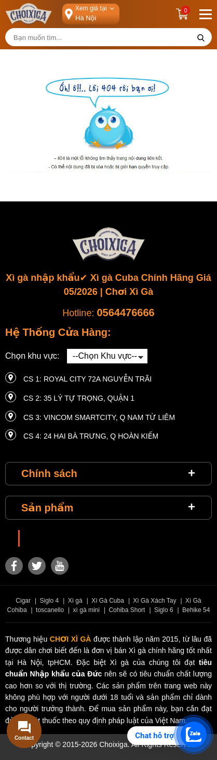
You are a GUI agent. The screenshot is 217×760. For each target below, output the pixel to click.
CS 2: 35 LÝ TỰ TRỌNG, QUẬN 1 (78, 398)
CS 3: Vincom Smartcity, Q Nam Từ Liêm (99, 417)
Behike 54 (196, 610)
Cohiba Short (126, 610)
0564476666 (125, 312)
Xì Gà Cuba (107, 600)
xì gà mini (86, 610)
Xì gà (75, 600)
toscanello (50, 610)
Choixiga (40, 538)
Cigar (23, 600)
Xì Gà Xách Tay (154, 600)
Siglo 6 (163, 610)
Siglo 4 (49, 600)
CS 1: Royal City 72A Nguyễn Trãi (87, 379)
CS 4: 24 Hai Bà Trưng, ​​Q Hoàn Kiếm (90, 436)
